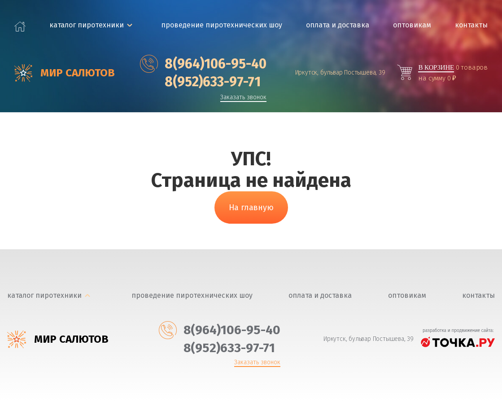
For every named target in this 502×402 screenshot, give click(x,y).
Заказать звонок (243, 97)
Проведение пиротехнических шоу (221, 25)
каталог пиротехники (86, 25)
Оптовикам (412, 25)
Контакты (471, 25)
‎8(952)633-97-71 (200, 82)
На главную (251, 207)
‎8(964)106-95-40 (203, 64)
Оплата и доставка (337, 25)
